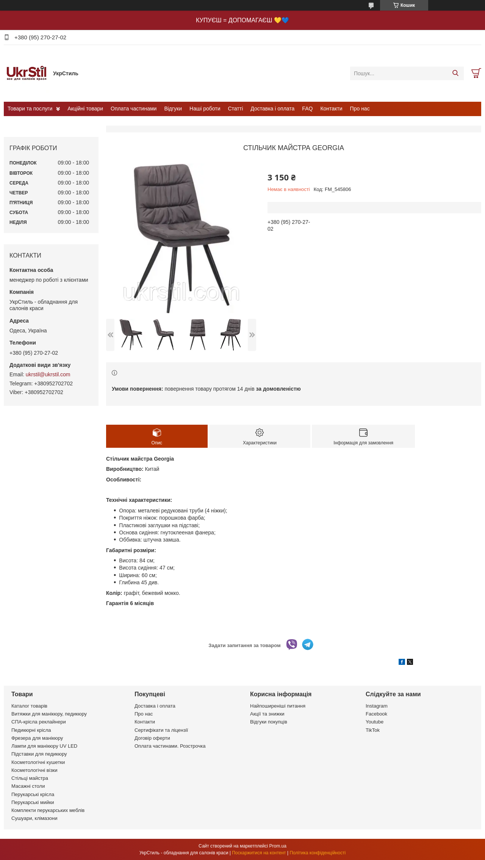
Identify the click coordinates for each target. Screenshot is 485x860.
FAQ (307, 109)
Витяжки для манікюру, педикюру (49, 714)
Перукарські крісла (32, 794)
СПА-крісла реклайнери (38, 722)
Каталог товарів (29, 706)
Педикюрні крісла (31, 730)
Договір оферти (152, 738)
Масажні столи (28, 786)
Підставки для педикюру (39, 754)
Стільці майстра (29, 778)
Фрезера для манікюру (37, 738)
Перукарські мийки (32, 802)
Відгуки (173, 109)
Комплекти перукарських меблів (47, 810)
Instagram (377, 706)
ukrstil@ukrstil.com (48, 374)
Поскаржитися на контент (259, 852)
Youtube (374, 722)
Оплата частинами (133, 109)
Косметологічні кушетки (38, 762)
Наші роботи (204, 109)
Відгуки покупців (268, 722)
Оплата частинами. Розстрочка (170, 746)
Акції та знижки (267, 714)
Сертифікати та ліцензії (161, 730)
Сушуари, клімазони (34, 818)
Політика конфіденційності (317, 852)
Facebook (376, 714)
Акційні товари (85, 109)
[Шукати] (455, 73)
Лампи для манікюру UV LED (44, 746)
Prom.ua (277, 846)
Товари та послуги (30, 109)
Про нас (360, 109)
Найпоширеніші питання (277, 706)
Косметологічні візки (34, 770)
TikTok (373, 730)
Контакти (331, 109)
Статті (235, 109)
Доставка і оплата (272, 109)
